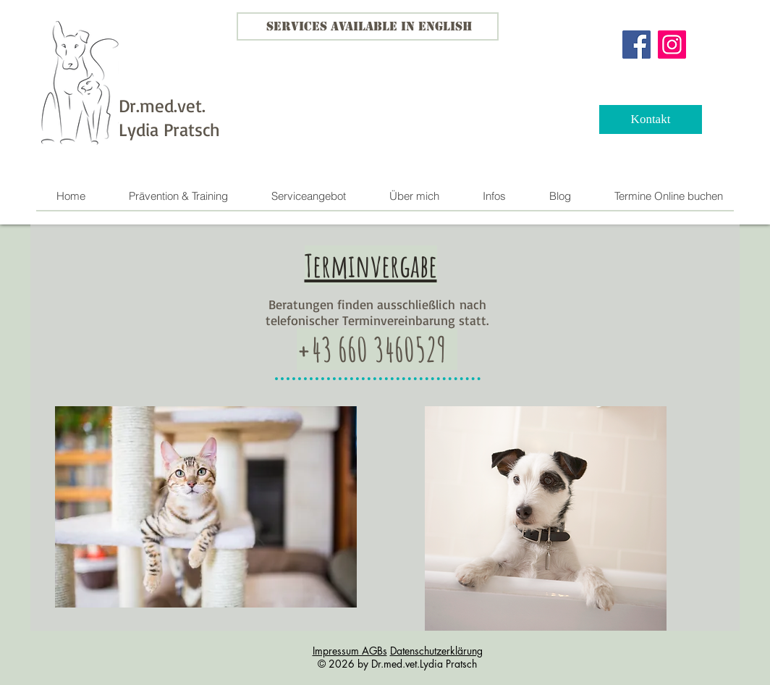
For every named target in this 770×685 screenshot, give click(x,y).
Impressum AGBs (350, 650)
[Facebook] (636, 44)
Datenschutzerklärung (436, 650)
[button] (308, 196)
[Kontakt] (650, 119)
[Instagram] (672, 44)
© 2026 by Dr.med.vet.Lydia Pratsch (397, 664)
